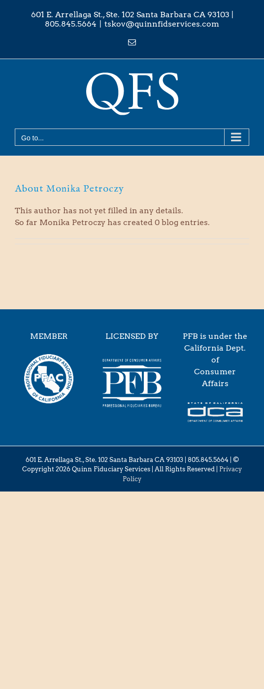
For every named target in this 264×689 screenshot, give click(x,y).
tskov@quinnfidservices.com (161, 24)
